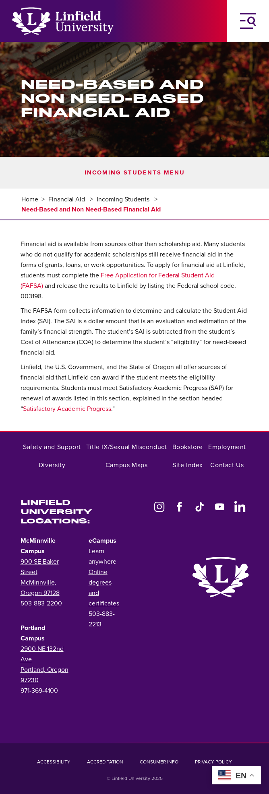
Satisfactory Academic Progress (67, 409)
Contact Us (227, 465)
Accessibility (53, 762)
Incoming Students (124, 199)
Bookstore (187, 447)
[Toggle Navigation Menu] (248, 21)
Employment (227, 447)
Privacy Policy (213, 762)
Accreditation (105, 762)
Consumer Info (159, 762)
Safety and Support (52, 447)
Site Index (187, 465)
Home (29, 199)
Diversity (52, 465)
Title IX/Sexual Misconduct (126, 447)
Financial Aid (67, 199)
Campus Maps (127, 465)
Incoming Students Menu (135, 172)
